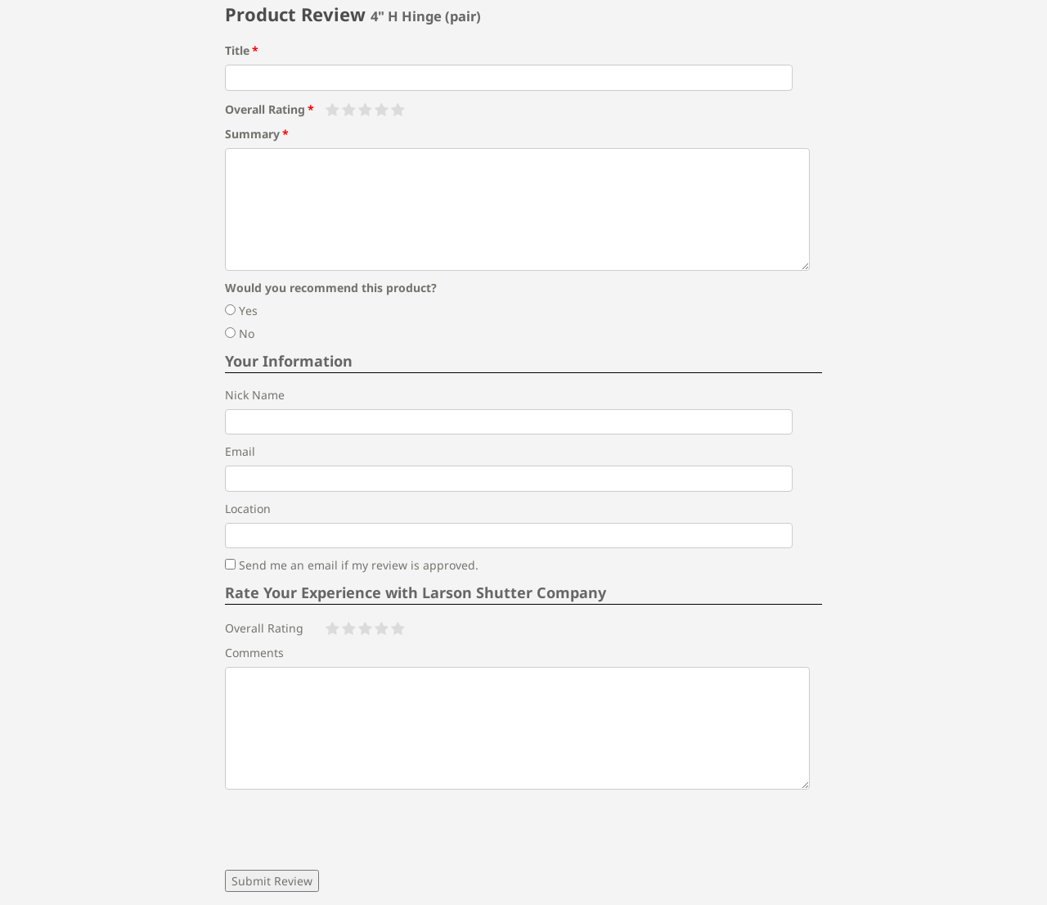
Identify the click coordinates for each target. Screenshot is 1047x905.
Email (240, 451)
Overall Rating (265, 109)
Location (248, 508)
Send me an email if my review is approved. (352, 565)
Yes (241, 310)
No (239, 333)
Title (237, 50)
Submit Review (271, 881)
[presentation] (349, 830)
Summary (252, 134)
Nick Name (255, 395)
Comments (254, 652)
